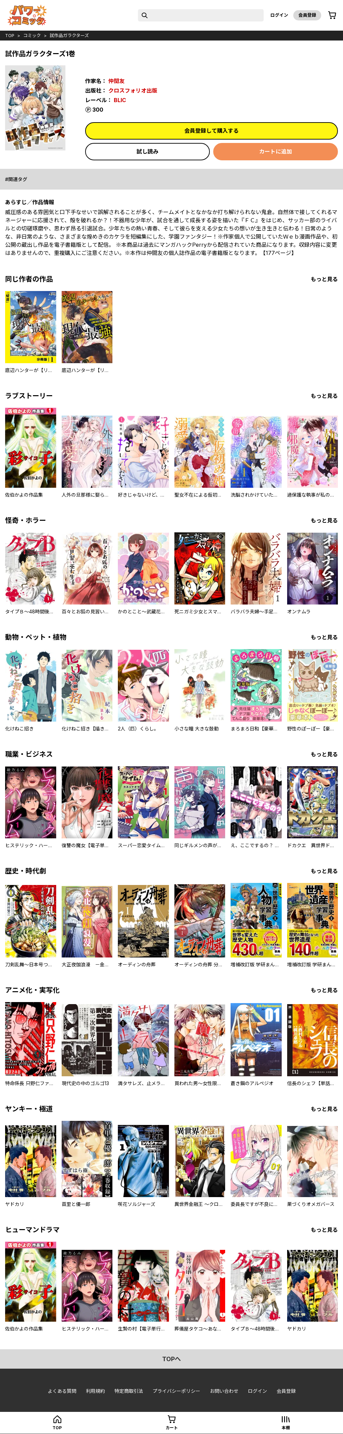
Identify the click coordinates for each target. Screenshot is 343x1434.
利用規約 (95, 1391)
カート (172, 1427)
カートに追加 (275, 151)
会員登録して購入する (211, 130)
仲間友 (116, 81)
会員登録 (307, 15)
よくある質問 (62, 1391)
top (9, 35)
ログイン (279, 15)
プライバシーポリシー (176, 1391)
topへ (171, 1359)
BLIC (120, 100)
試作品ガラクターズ (69, 35)
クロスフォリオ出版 (132, 90)
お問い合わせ (224, 1391)
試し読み (147, 151)
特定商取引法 (128, 1391)
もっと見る (324, 279)
